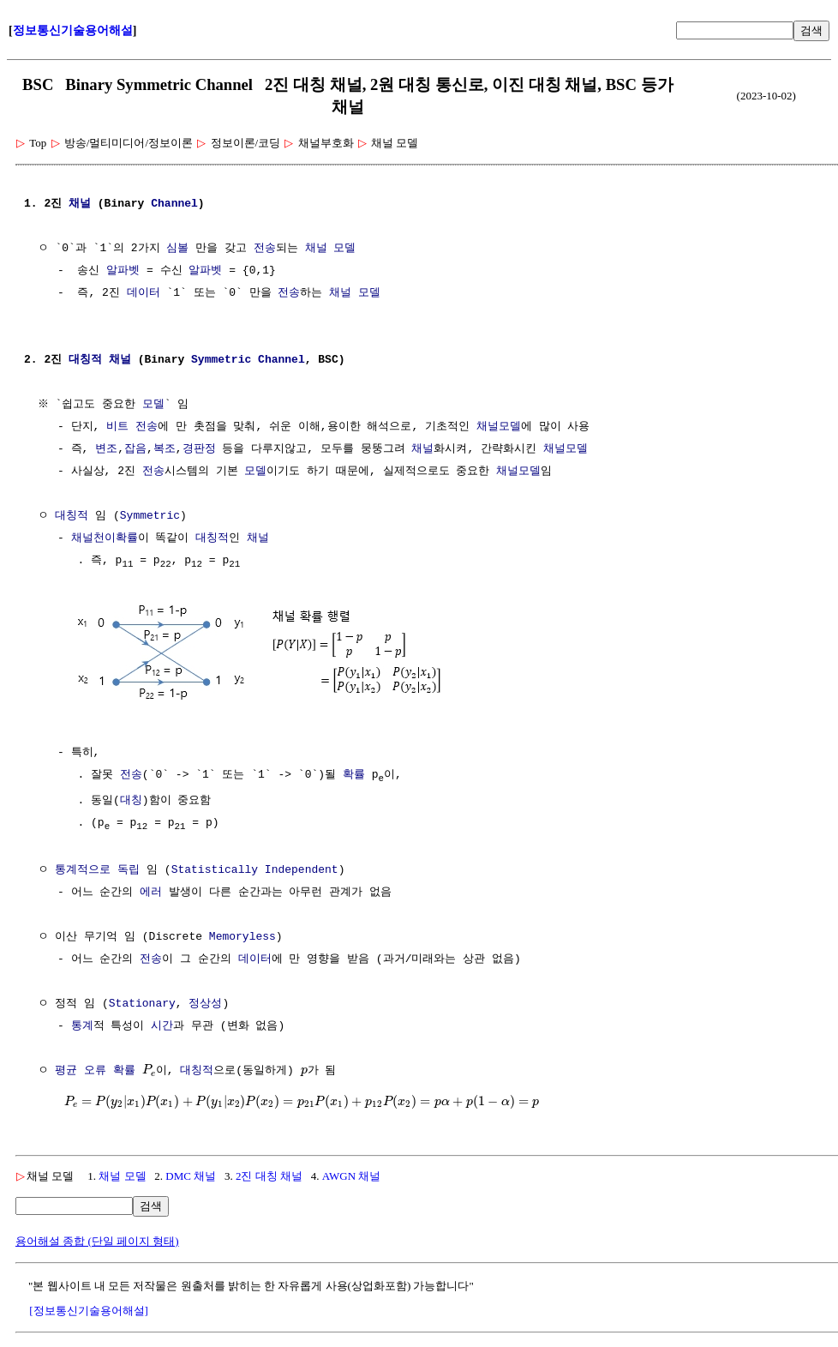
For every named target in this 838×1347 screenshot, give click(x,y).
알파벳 (123, 271)
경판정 (199, 449)
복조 (164, 449)
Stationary (142, 1005)
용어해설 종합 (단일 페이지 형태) (97, 1242)
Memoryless (242, 938)
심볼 (177, 248)
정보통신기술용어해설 (73, 30)
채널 (80, 204)
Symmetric (221, 360)
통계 (82, 1027)
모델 (155, 404)
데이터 (143, 293)
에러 (151, 893)
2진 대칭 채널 (269, 1176)
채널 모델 (330, 248)
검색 (811, 30)
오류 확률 (109, 1071)
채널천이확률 (104, 538)
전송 (265, 248)
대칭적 (85, 360)
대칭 (131, 801)
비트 (117, 427)
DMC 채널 (190, 1176)
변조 (106, 449)
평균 (66, 1071)
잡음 (135, 449)
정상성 (205, 1005)
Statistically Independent (254, 871)
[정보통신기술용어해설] (88, 1311)
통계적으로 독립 (97, 871)
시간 (162, 1027)
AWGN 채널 (351, 1176)
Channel (174, 204)
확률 (354, 774)
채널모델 (498, 427)
